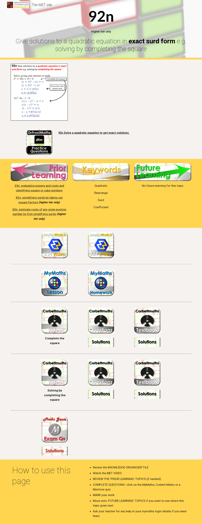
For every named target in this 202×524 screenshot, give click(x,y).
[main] (101, 29)
